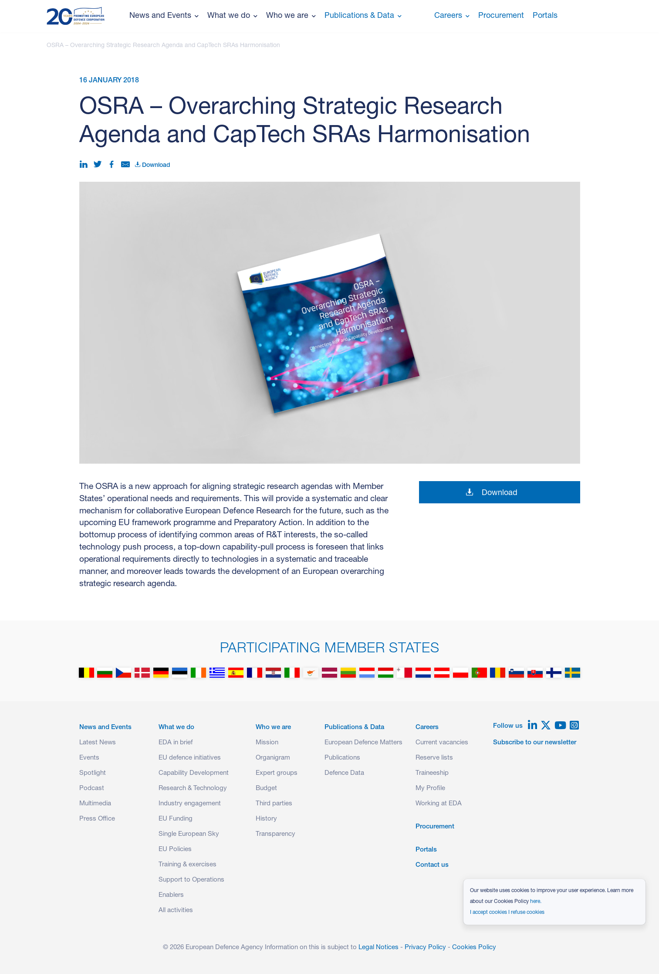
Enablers (171, 895)
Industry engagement (190, 804)
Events (89, 758)
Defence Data (344, 773)
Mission (267, 743)
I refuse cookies (526, 912)
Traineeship (432, 773)
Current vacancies (442, 743)
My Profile (430, 788)
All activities (176, 910)
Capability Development (194, 773)
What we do (232, 16)
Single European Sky (189, 834)
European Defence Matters (363, 743)
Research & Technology (193, 788)
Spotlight (92, 773)
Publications (342, 758)
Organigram (273, 758)
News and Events (164, 16)
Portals (545, 16)
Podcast (91, 788)
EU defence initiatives (190, 758)
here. (535, 901)
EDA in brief (176, 743)
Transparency (275, 834)
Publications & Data (363, 16)
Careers (452, 16)
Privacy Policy (425, 947)
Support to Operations (191, 880)
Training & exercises (187, 865)
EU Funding (176, 819)
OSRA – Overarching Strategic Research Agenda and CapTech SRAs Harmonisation (163, 46)
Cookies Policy (474, 947)
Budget (266, 788)
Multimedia (95, 804)
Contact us (432, 865)
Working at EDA (439, 804)
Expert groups (276, 773)
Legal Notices (378, 947)
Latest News (97, 743)
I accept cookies (488, 912)
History (266, 819)
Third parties (274, 804)
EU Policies (175, 849)
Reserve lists (434, 758)
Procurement (501, 16)
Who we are (291, 16)
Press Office (97, 819)
